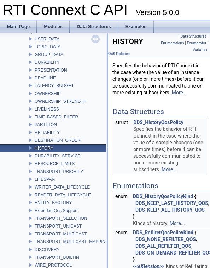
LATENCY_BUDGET (54, 85)
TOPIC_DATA (47, 46)
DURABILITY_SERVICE (58, 155)
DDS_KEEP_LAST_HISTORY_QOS (171, 203)
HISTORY (44, 148)
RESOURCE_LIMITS (55, 163)
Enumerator (196, 43)
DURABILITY (47, 62)
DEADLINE (45, 78)
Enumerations (172, 43)
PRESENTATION (51, 70)
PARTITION (46, 124)
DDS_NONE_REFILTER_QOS (165, 239)
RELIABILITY (47, 132)
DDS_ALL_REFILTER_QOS (163, 246)
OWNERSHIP (48, 93)
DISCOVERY (47, 249)
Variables (200, 50)
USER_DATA (47, 39)
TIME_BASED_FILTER (56, 117)
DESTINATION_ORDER (58, 140)
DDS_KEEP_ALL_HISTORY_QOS (170, 210)
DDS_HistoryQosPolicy (158, 122)
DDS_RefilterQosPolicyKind (163, 232)
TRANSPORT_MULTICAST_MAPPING (72, 241)
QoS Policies (119, 53)
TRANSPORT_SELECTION (61, 218)
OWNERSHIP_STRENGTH (61, 101)
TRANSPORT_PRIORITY (59, 171)
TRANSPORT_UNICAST (58, 226)
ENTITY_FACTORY (53, 202)
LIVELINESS (47, 109)
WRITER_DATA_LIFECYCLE (62, 187)
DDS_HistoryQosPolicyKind (163, 196)
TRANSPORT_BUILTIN (57, 257)
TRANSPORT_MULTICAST (61, 233)
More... (179, 92)
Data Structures (193, 36)
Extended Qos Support (56, 210)
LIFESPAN (45, 179)
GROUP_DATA (49, 54)
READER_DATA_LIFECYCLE (63, 194)
